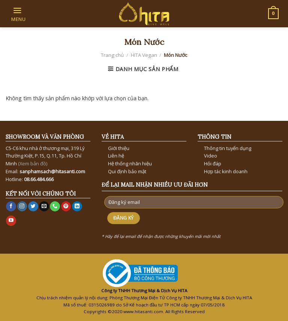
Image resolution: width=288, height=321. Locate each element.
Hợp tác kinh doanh (226, 171)
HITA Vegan (144, 55)
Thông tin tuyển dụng (227, 148)
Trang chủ (112, 55)
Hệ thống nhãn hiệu (130, 163)
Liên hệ (116, 155)
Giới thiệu (118, 148)
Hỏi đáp (212, 163)
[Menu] (18, 13)
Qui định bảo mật (127, 171)
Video (210, 155)
